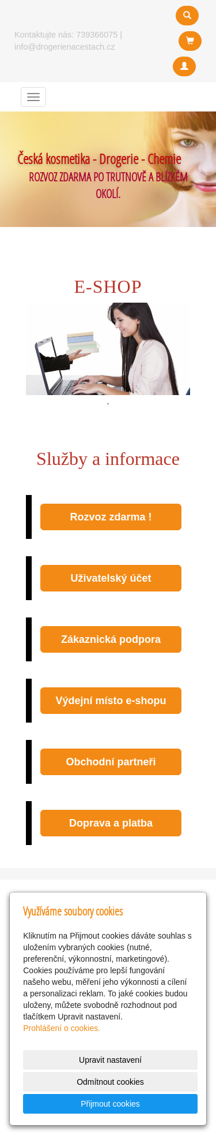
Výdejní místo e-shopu (110, 700)
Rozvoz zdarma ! (110, 517)
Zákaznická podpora (111, 639)
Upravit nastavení (110, 1060)
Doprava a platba (111, 823)
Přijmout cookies (110, 1103)
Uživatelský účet (110, 578)
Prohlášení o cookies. (61, 1028)
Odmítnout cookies (110, 1081)
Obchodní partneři (111, 762)
